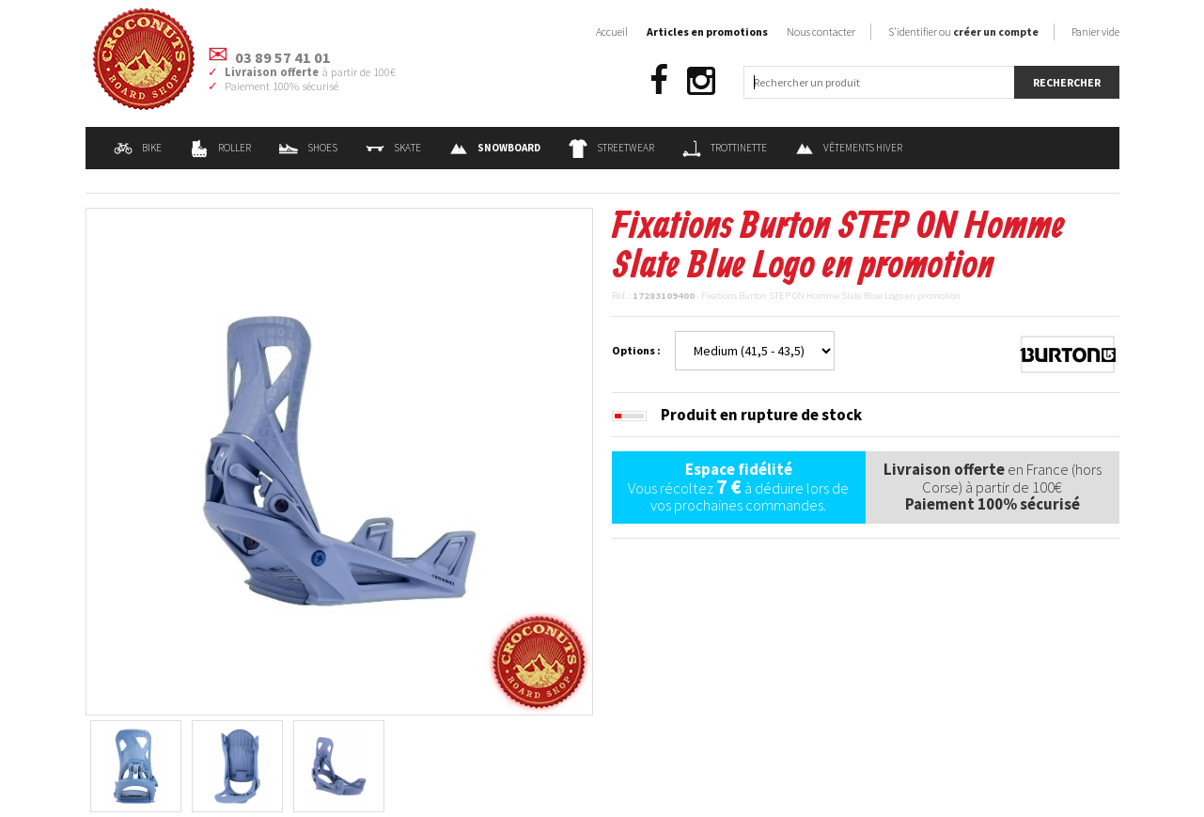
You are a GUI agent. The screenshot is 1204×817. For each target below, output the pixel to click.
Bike (138, 147)
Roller (220, 147)
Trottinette (724, 147)
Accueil (612, 31)
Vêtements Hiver (848, 147)
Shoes (308, 147)
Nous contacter (821, 31)
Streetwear (611, 147)
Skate (393, 147)
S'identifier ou (963, 31)
